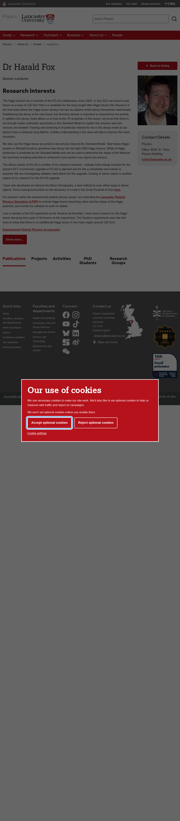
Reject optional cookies (96, 422)
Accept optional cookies (49, 422)
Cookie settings (37, 433)
